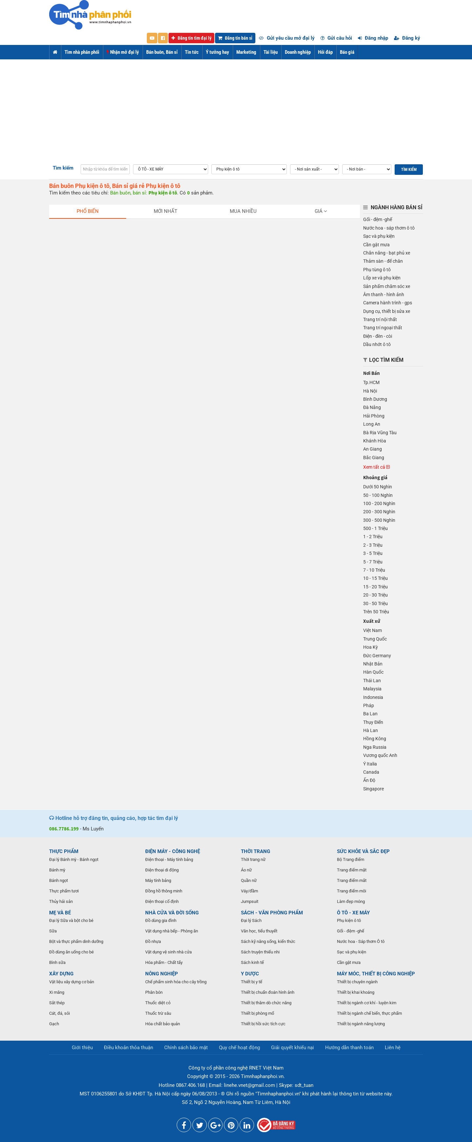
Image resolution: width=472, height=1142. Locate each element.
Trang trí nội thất (380, 319)
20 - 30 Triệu (375, 595)
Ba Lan (370, 713)
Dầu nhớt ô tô (377, 344)
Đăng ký (407, 38)
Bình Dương (375, 399)
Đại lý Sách (251, 920)
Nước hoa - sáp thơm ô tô (389, 228)
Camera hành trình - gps (387, 302)
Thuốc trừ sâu (158, 1013)
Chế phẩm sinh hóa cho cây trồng (175, 981)
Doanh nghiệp (298, 52)
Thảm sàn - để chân (383, 261)
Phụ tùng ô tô (377, 269)
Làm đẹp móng (351, 901)
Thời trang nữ (253, 859)
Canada (371, 772)
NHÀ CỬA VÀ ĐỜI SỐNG (172, 913)
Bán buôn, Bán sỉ (162, 52)
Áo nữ (246, 869)
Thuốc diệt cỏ (157, 1002)
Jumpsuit (249, 901)
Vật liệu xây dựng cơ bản (71, 981)
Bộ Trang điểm (350, 859)
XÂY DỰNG (61, 974)
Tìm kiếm (63, 168)
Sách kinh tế (252, 962)
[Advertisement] (236, 108)
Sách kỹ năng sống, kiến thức (268, 941)
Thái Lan (372, 680)
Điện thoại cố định (162, 901)
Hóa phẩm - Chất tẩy (164, 962)
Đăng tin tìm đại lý (191, 38)
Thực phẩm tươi (64, 890)
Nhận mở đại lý (123, 52)
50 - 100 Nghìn (378, 495)
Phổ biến (88, 211)
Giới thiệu (82, 1047)
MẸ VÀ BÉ (60, 913)
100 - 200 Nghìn (379, 503)
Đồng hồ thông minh (163, 890)
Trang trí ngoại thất (382, 327)
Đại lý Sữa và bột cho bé (71, 920)
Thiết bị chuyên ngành (357, 981)
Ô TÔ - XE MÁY (353, 913)
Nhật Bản (373, 663)
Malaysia (372, 688)
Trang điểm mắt (351, 880)
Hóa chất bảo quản (162, 1023)
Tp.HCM (371, 382)
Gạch (54, 1023)
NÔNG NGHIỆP (161, 974)
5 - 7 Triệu (373, 561)
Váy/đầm (249, 890)
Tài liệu (271, 52)
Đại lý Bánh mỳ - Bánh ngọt (73, 859)
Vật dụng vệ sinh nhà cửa (168, 951)
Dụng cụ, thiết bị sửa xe (386, 311)
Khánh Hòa (374, 440)
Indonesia (373, 697)
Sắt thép (57, 1002)
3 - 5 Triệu (373, 553)
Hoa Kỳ (370, 647)
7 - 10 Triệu (374, 570)
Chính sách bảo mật (186, 1047)
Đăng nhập (373, 38)
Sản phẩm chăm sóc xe (386, 286)
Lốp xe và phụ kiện (382, 277)
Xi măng (56, 992)
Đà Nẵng (372, 407)
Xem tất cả (376, 467)
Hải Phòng (373, 415)
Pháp (368, 705)
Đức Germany (377, 655)
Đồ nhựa (153, 941)
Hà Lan (370, 730)
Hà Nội (370, 391)
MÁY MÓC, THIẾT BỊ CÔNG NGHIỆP (376, 974)
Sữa (53, 930)
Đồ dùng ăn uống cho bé (71, 951)
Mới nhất (165, 211)
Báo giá (347, 52)
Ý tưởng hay (217, 52)
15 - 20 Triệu (375, 586)
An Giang (372, 449)
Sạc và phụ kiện (379, 236)
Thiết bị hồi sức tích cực (263, 1023)
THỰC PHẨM (63, 851)
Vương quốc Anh (380, 755)
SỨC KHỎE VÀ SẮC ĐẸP (363, 851)
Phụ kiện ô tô (349, 920)
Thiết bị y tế (251, 981)
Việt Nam (372, 630)
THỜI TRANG (255, 851)
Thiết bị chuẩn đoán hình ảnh (267, 992)
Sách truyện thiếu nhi (260, 951)
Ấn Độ (369, 780)
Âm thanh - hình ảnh (383, 294)
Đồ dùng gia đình (160, 920)
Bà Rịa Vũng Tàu (380, 432)
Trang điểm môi (351, 890)
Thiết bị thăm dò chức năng (266, 1002)
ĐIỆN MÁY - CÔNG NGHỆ (172, 851)
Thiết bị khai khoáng (355, 992)
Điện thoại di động (162, 869)
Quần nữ (249, 880)
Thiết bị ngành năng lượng (361, 1023)
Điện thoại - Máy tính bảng (169, 859)
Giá (321, 211)
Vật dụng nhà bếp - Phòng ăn (171, 930)
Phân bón (154, 992)
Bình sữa (57, 962)
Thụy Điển (373, 722)
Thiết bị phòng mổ (257, 1013)
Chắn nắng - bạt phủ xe (386, 252)
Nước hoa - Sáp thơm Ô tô (360, 941)
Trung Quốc (375, 639)
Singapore (373, 788)
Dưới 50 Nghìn (377, 486)
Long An (371, 424)
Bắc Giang (373, 457)
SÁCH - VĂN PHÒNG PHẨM (272, 913)
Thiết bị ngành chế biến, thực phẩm (369, 1013)
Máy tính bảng (158, 880)
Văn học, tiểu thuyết (259, 930)
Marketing (246, 52)
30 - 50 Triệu (375, 603)
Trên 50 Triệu (376, 611)
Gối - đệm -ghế (377, 219)
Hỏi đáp (325, 52)
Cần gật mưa (376, 244)
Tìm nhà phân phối (82, 52)
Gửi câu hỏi (336, 38)
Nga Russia (374, 747)
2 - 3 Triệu (373, 545)
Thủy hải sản (61, 901)
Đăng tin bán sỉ (235, 38)
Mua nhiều (243, 211)
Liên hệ (393, 1047)
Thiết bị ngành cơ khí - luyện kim (366, 1002)
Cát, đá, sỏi (59, 1013)
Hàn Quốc (373, 672)
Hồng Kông (374, 738)
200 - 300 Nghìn (379, 511)
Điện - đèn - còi (377, 336)
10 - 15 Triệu (375, 578)
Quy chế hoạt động (239, 1047)
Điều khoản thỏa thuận (128, 1047)
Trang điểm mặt (351, 869)
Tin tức (192, 52)
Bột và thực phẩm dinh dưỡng (76, 941)
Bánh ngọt (58, 880)
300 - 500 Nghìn (379, 520)
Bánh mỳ (57, 869)
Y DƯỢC (250, 974)
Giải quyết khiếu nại (292, 1047)
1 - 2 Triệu (373, 536)
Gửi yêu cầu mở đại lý (287, 38)
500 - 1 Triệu (375, 528)
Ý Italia (370, 763)
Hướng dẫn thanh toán (349, 1047)
